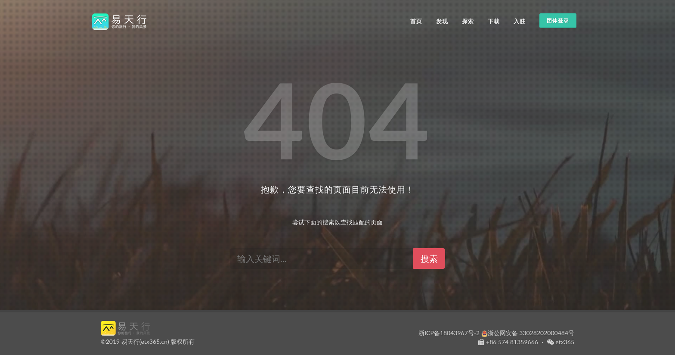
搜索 (429, 258)
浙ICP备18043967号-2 (449, 332)
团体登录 (558, 21)
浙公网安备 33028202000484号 (527, 332)
